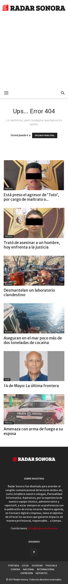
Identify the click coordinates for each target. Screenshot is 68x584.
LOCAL (25, 565)
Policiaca (9, 188)
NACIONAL (28, 569)
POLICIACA (51, 565)
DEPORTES (42, 573)
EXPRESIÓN (27, 573)
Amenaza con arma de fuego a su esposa (33, 431)
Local (7, 379)
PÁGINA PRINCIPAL (45, 135)
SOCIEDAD (37, 565)
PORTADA (13, 565)
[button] (63, 93)
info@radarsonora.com (42, 528)
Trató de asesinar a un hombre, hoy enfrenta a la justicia (32, 245)
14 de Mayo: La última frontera (31, 385)
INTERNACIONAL (46, 569)
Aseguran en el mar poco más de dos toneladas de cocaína (33, 340)
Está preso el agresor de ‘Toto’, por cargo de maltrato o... (31, 197)
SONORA (15, 569)
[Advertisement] (34, 52)
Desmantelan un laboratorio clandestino (29, 292)
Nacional (9, 284)
